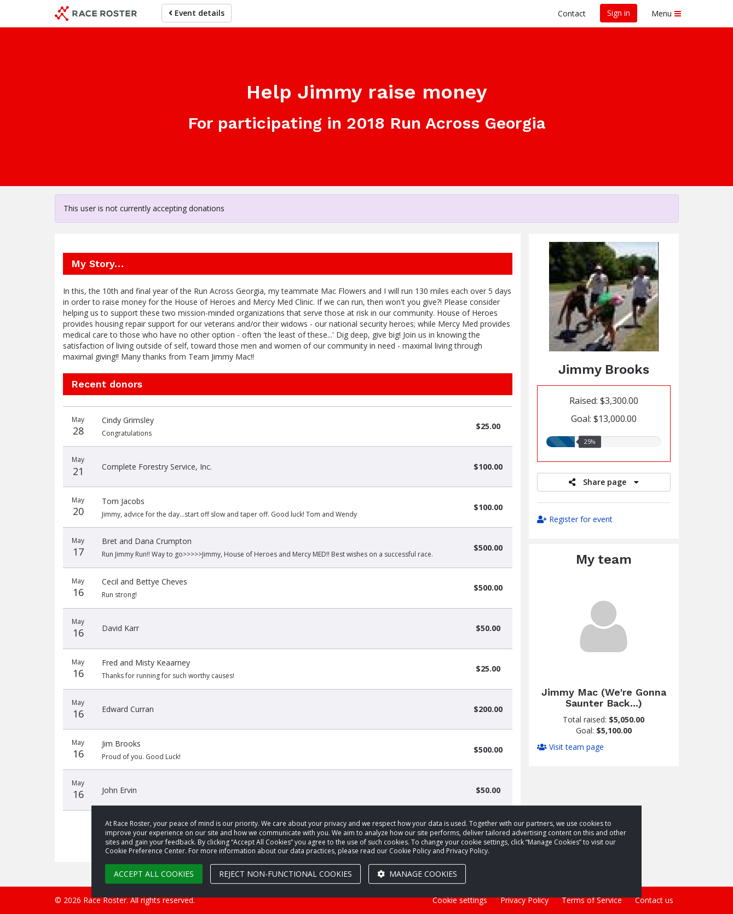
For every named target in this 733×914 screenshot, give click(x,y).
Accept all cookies (154, 874)
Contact (572, 13)
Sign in (618, 13)
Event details (196, 13)
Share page (604, 482)
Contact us (654, 900)
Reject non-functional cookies (285, 874)
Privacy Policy (524, 900)
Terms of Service (592, 900)
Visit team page (570, 747)
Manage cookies (417, 874)
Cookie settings (459, 900)
